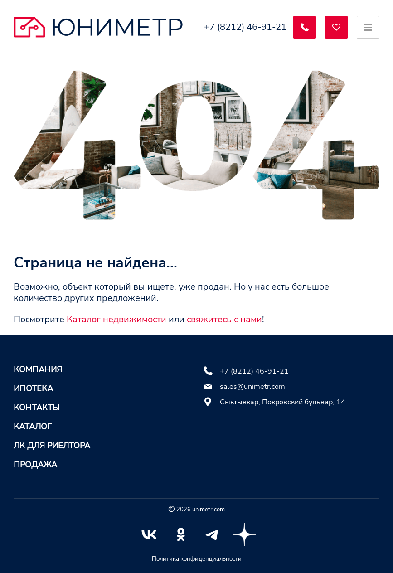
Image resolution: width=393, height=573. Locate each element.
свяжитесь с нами (224, 319)
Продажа (35, 464)
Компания (38, 369)
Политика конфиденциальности (197, 559)
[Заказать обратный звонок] (304, 27)
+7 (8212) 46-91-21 (245, 27)
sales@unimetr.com (252, 387)
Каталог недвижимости (116, 319)
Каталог (33, 426)
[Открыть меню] (368, 27)
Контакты (36, 407)
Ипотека (33, 388)
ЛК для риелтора (52, 445)
